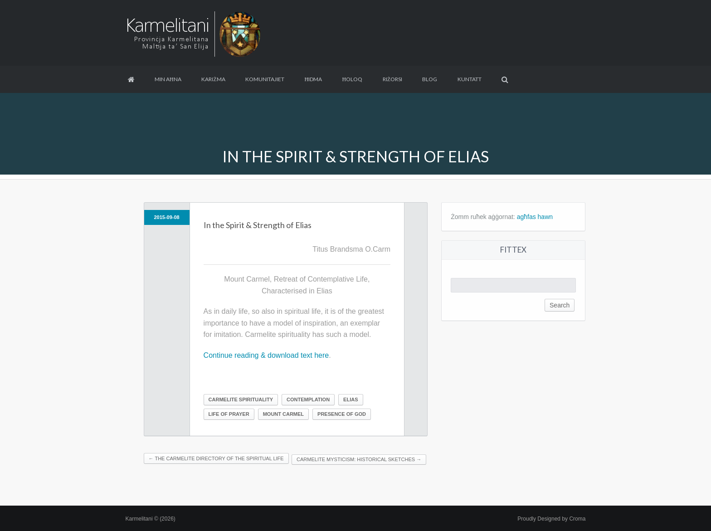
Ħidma (313, 79)
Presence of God (341, 414)
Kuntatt (470, 79)
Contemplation (308, 399)
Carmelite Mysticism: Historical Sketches (359, 459)
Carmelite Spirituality (241, 399)
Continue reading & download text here (266, 355)
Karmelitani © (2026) (150, 519)
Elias (350, 399)
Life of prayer (229, 414)
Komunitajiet (264, 79)
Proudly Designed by (551, 519)
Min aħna (168, 79)
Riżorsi (392, 79)
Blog (429, 79)
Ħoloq (352, 79)
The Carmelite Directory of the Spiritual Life (216, 458)
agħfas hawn (535, 216)
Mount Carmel (283, 414)
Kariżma (213, 79)
